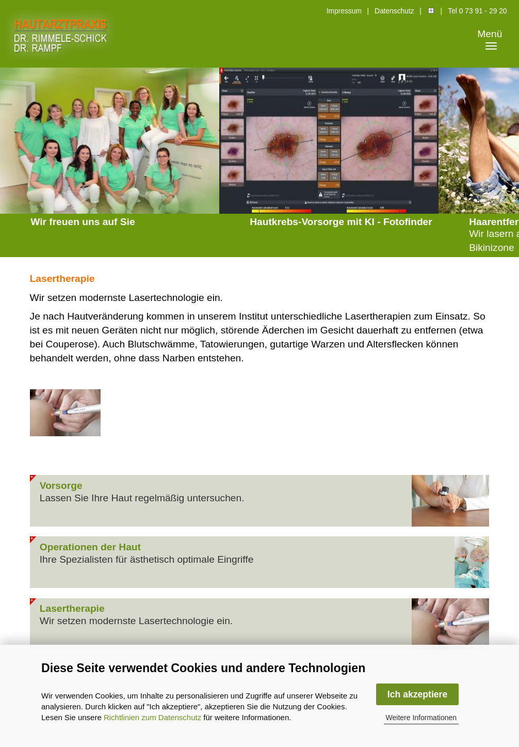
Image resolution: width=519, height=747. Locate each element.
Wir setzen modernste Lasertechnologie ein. (136, 620)
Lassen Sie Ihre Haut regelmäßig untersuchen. (142, 497)
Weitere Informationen (421, 717)
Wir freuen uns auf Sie (82, 221)
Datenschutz (394, 11)
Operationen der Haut (90, 547)
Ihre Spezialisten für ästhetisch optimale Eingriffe (147, 559)
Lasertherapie (72, 608)
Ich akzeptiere (417, 694)
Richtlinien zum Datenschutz (152, 717)
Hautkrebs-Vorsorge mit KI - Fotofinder (341, 221)
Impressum (344, 11)
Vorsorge (61, 485)
